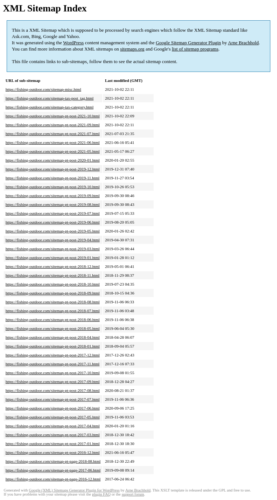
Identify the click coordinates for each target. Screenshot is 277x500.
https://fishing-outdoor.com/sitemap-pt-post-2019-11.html (52, 178)
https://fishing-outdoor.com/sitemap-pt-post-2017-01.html (53, 443)
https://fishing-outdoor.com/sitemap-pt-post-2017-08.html (53, 390)
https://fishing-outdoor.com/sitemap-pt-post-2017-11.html (52, 364)
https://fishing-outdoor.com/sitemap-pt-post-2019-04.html (53, 240)
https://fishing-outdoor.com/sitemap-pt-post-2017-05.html (53, 417)
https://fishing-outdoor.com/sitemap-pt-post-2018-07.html (53, 310)
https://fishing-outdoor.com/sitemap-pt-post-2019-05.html (53, 231)
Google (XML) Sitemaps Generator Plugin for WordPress (74, 490)
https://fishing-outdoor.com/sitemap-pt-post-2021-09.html (53, 125)
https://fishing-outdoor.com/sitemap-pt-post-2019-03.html (53, 248)
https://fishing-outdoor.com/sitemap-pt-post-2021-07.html (53, 133)
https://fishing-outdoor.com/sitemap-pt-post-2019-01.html (53, 257)
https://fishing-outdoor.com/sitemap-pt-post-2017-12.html (53, 355)
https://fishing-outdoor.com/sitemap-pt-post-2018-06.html (53, 319)
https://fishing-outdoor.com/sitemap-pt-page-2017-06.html (53, 470)
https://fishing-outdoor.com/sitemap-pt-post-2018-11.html (52, 275)
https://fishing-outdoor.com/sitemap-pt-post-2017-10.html (53, 372)
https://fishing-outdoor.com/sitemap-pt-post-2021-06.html (53, 142)
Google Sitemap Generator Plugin (188, 42)
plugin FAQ (101, 494)
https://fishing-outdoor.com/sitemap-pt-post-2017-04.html (53, 426)
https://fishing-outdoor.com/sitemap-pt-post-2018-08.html (53, 302)
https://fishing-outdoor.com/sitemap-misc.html (43, 89)
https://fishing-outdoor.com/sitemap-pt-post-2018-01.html (53, 346)
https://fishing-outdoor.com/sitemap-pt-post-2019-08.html (53, 204)
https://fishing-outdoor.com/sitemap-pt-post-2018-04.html (53, 337)
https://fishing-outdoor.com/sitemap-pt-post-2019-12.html (53, 169)
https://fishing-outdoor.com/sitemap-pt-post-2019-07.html (53, 213)
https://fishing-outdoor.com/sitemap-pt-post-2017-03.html (53, 434)
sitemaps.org (132, 49)
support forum (133, 494)
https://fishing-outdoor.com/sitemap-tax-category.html (49, 107)
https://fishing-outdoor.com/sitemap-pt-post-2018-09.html (53, 293)
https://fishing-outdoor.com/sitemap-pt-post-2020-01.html (53, 160)
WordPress (73, 42)
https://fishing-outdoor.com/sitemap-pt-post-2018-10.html (53, 284)
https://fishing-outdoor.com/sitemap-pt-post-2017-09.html (53, 381)
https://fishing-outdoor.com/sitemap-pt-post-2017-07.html (53, 399)
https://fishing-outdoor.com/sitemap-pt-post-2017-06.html (53, 408)
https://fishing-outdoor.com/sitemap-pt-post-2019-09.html (53, 195)
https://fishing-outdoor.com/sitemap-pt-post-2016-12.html (53, 452)
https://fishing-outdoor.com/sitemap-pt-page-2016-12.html (53, 479)
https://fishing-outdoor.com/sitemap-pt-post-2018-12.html (53, 266)
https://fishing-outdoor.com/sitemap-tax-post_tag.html (49, 98)
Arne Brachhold (243, 42)
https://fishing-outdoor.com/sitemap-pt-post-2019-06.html (53, 222)
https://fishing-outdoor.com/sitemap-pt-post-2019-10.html (53, 187)
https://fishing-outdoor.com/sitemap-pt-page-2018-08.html (53, 461)
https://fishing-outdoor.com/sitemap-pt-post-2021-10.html (53, 116)
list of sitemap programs (195, 49)
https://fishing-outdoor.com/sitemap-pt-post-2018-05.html (53, 328)
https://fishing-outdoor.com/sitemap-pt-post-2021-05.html (53, 151)
